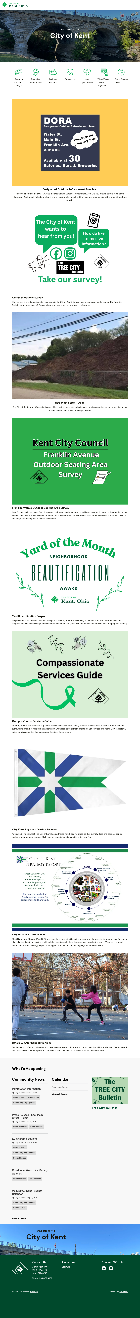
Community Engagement (24, 1103)
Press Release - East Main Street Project (27, 1116)
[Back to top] (70, 1302)
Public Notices (36, 1126)
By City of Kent (18, 1093)
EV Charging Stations (25, 1138)
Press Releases (20, 1126)
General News (19, 1097)
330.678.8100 (45, 1278)
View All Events (59, 1094)
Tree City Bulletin (104, 1108)
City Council (33, 1097)
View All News (19, 1218)
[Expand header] (136, 5)
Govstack (124, 1292)
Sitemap (66, 1267)
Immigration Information (26, 1089)
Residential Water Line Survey (30, 1170)
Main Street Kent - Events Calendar (27, 1192)
